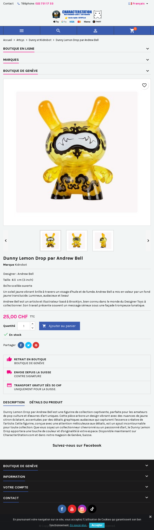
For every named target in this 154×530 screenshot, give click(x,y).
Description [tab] (14, 402)
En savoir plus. (78, 525)
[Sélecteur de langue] (139, 3)
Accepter (97, 525)
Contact (8, 3)
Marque (8, 264)
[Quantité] (23, 326)
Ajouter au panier (59, 326)
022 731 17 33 (44, 3)
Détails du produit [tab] (46, 402)
